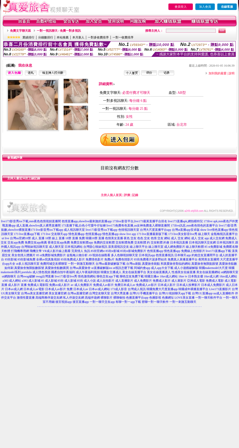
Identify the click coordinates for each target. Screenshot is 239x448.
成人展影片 (178, 280)
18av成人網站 (169, 276)
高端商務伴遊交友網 (48, 297)
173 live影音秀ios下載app (47, 229)
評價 (127, 195)
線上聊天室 (155, 246)
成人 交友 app (200, 238)
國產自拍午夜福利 (63, 272)
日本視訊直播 (179, 242)
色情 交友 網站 (160, 238)
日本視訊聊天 (226, 242)
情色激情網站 (87, 276)
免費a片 (109, 259)
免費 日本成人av (77, 289)
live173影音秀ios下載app (101, 229)
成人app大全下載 (162, 268)
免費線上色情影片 (193, 251)
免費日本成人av (125, 285)
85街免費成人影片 (73, 259)
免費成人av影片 (103, 285)
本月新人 (78, 37)
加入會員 (205, 6)
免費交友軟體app (82, 242)
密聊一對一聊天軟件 (155, 302)
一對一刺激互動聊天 (81, 263)
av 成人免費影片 (81, 285)
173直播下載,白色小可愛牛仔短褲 (84, 225)
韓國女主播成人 (111, 272)
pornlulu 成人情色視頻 (35, 272)
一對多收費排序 (98, 37)
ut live (5, 238)
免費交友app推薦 (36, 242)
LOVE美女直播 (185, 297)
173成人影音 (119, 289)
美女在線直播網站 (208, 272)
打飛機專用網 (20, 251)
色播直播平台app (137, 297)
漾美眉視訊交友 (118, 246)
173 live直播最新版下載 (152, 234)
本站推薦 (63, 37)
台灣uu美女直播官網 (34, 293)
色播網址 (168, 297)
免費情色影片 (95, 259)
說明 (232, 73)
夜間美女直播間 (208, 259)
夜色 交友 (130, 238)
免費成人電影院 (37, 285)
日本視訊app (147, 255)
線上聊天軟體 (195, 246)
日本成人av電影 (33, 289)
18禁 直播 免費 (75, 238)
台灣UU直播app (202, 293)
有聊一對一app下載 (128, 302)
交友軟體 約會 (160, 242)
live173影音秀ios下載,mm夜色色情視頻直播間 (31, 221)
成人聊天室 (56, 246)
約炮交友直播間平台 (205, 255)
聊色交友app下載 (108, 276)
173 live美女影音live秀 (182, 234)
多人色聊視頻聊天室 (124, 255)
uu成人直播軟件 (223, 293)
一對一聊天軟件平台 (208, 297)
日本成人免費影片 (213, 285)
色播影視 (155, 297)
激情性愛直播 (26, 297)
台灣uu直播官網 (77, 293)
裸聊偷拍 (119, 297)
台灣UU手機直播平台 (143, 293)
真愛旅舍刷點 (151, 263)
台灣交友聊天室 (99, 293)
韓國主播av (151, 276)
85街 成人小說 (86, 280)
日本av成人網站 (99, 289)
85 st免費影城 (213, 246)
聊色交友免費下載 (132, 276)
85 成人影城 (49, 280)
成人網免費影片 (174, 246)
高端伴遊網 (92, 297)
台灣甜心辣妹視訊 (95, 246)
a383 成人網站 (11, 280)
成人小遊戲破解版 (186, 268)
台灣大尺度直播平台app (155, 229)
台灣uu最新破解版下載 (110, 263)
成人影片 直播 (17, 285)
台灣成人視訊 (137, 289)
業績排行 (28, 37)
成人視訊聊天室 (74, 229)
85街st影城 (113, 251)
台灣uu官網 (17, 238)
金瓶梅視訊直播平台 (224, 234)
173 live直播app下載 (27, 234)
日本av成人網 (14, 289)
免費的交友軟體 (104, 242)
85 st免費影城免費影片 (51, 255)
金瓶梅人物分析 (77, 255)
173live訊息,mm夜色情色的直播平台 (194, 225)
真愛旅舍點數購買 (57, 268)
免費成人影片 (162, 280)
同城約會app (142, 268)
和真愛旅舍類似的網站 (176, 263)
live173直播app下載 (218, 251)
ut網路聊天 (9, 276)
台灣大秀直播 (120, 293)
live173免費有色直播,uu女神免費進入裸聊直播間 (138, 225)
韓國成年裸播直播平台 (193, 289)
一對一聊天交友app (102, 302)
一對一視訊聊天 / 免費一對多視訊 (59, 30)
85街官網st (98, 251)
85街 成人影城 (67, 280)
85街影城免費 (26, 259)
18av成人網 (211, 276)
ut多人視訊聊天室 (27, 263)
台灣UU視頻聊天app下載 (175, 293)
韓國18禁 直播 (95, 238)
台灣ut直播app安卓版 (186, 229)
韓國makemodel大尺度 (213, 268)
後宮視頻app (63, 302)
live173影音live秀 (66, 276)
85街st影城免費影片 (133, 251)
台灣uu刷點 (133, 263)
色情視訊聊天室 (128, 229)
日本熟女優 (195, 276)
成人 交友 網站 (180, 238)
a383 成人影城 (31, 280)
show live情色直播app (214, 229)
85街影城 (11, 259)
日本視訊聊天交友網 (202, 242)
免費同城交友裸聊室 (53, 263)
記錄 (135, 195)
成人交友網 (217, 238)
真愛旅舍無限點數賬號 (29, 268)
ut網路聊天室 (229, 272)
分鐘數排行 (45, 37)
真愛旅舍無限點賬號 (204, 263)
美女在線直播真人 (159, 272)
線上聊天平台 (139, 246)
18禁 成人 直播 (34, 238)
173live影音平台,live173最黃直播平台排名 (140, 221)
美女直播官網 (58, 293)
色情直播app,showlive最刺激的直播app (87, 221)
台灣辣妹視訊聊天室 (34, 246)
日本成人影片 (167, 285)
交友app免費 (15, 242)
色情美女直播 (114, 238)
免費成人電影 (215, 280)
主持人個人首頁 (111, 195)
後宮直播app (81, 302)
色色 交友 (143, 238)
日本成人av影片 (55, 289)
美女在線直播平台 (134, 272)
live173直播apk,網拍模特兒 (185, 221)
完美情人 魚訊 (80, 251)
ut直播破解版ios (101, 268)
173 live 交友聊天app (54, 234)
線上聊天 (204, 234)
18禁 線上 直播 (55, 238)
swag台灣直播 (45, 276)
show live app (127, 234)
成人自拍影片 (106, 280)
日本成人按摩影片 (188, 285)
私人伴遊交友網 (73, 297)
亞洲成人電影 (196, 280)
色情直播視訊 (165, 255)
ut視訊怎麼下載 (123, 268)
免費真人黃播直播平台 (183, 259)
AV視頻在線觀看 (99, 255)
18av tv (182, 276)
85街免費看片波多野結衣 (150, 259)
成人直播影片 (124, 280)
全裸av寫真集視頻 (48, 259)
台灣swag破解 (26, 276)
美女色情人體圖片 (23, 255)
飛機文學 (36, 251)
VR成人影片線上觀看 (56, 251)
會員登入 (181, 6)
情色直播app (76, 234)
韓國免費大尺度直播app (162, 289)
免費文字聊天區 (20, 30)
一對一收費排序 (123, 37)
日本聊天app (182, 255)
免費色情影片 (124, 259)
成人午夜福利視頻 (88, 272)
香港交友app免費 (59, 242)
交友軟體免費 (124, 242)
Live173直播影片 (220, 289)
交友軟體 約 (142, 242)
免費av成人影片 (59, 285)
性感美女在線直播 (184, 272)
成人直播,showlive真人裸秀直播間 (38, 225)
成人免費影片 (143, 280)
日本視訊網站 (74, 246)
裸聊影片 (107, 297)
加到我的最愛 (218, 73)
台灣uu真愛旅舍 (80, 268)
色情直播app (93, 234)
